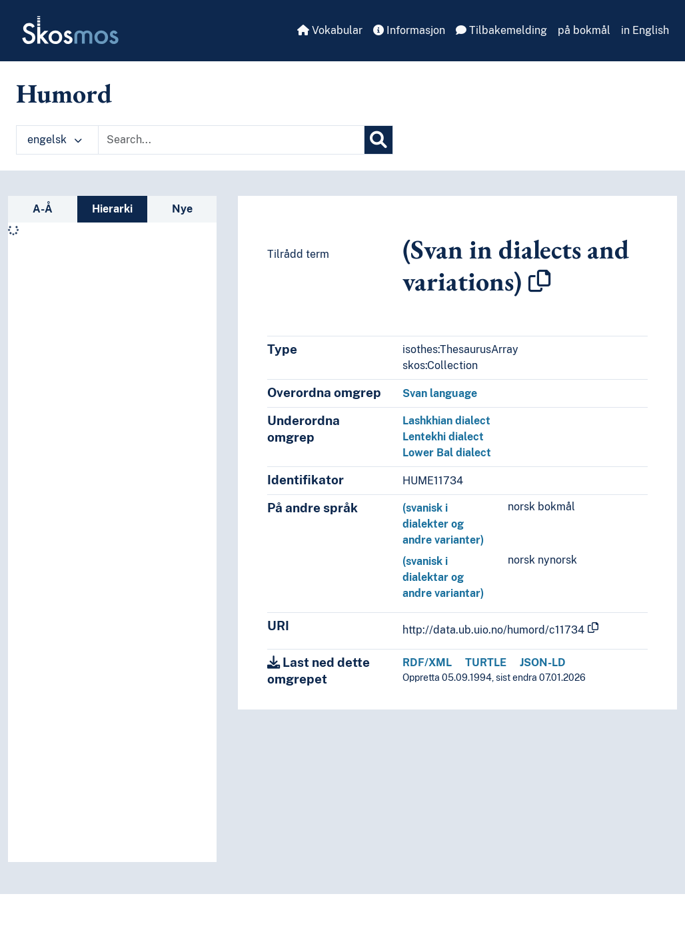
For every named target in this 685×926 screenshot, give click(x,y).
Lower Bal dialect (446, 452)
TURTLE (485, 662)
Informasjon (409, 30)
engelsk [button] (54, 139)
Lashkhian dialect (446, 420)
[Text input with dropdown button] (231, 140)
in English (645, 30)
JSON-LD (543, 662)
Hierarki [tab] (112, 209)
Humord (64, 93)
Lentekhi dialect (443, 436)
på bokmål (584, 30)
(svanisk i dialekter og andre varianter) (443, 524)
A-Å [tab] (43, 209)
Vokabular (329, 30)
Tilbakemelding (501, 30)
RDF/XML (427, 662)
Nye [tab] (182, 209)
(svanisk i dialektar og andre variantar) (443, 577)
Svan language (439, 393)
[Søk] (378, 140)
